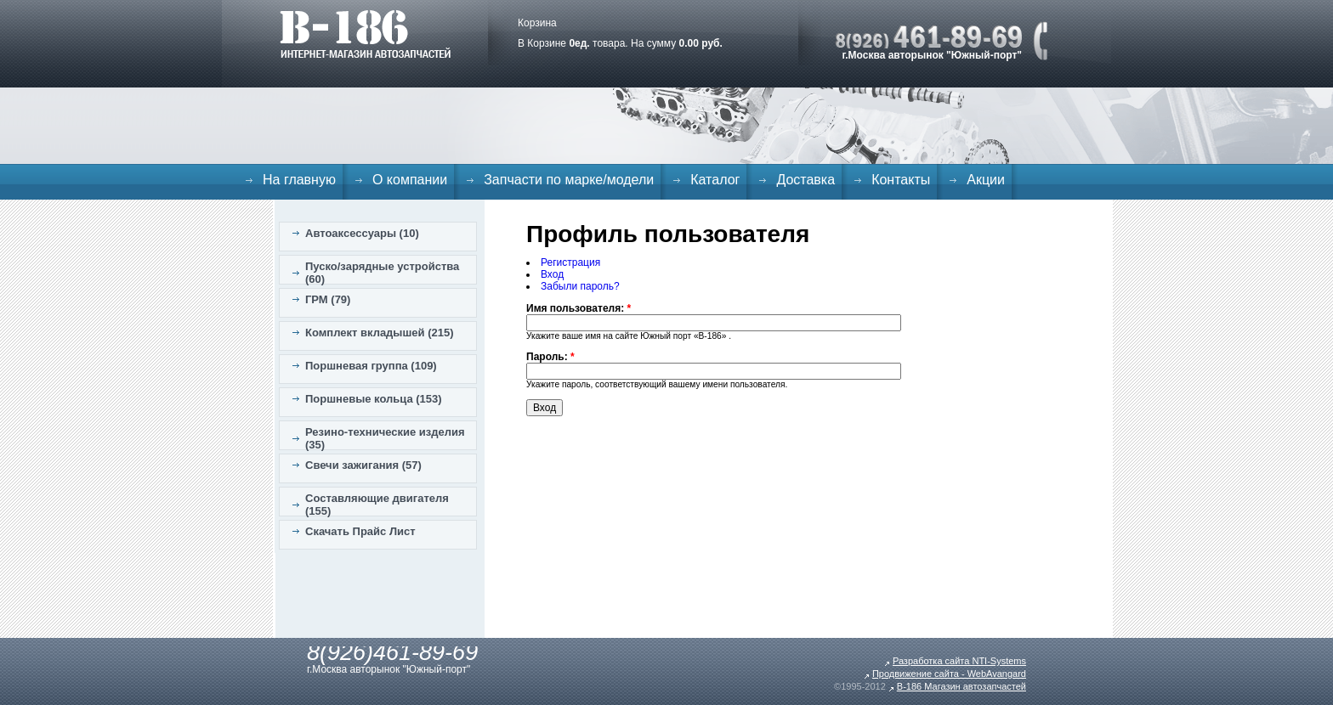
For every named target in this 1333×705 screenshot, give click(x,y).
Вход (552, 274)
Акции (986, 179)
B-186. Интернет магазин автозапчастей (365, 34)
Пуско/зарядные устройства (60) (382, 272)
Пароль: (550, 357)
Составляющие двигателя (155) (377, 504)
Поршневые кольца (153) (373, 398)
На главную (299, 179)
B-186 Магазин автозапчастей (961, 686)
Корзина (537, 23)
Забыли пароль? (580, 286)
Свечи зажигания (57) (363, 465)
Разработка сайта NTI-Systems (959, 661)
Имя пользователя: (578, 308)
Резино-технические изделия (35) (385, 438)
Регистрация (570, 262)
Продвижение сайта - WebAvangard (949, 673)
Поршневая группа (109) (371, 365)
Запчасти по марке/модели (569, 179)
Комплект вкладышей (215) (379, 332)
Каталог (715, 179)
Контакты (900, 179)
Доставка (805, 179)
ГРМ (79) (327, 299)
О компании (409, 179)
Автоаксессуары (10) (362, 233)
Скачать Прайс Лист (360, 531)
